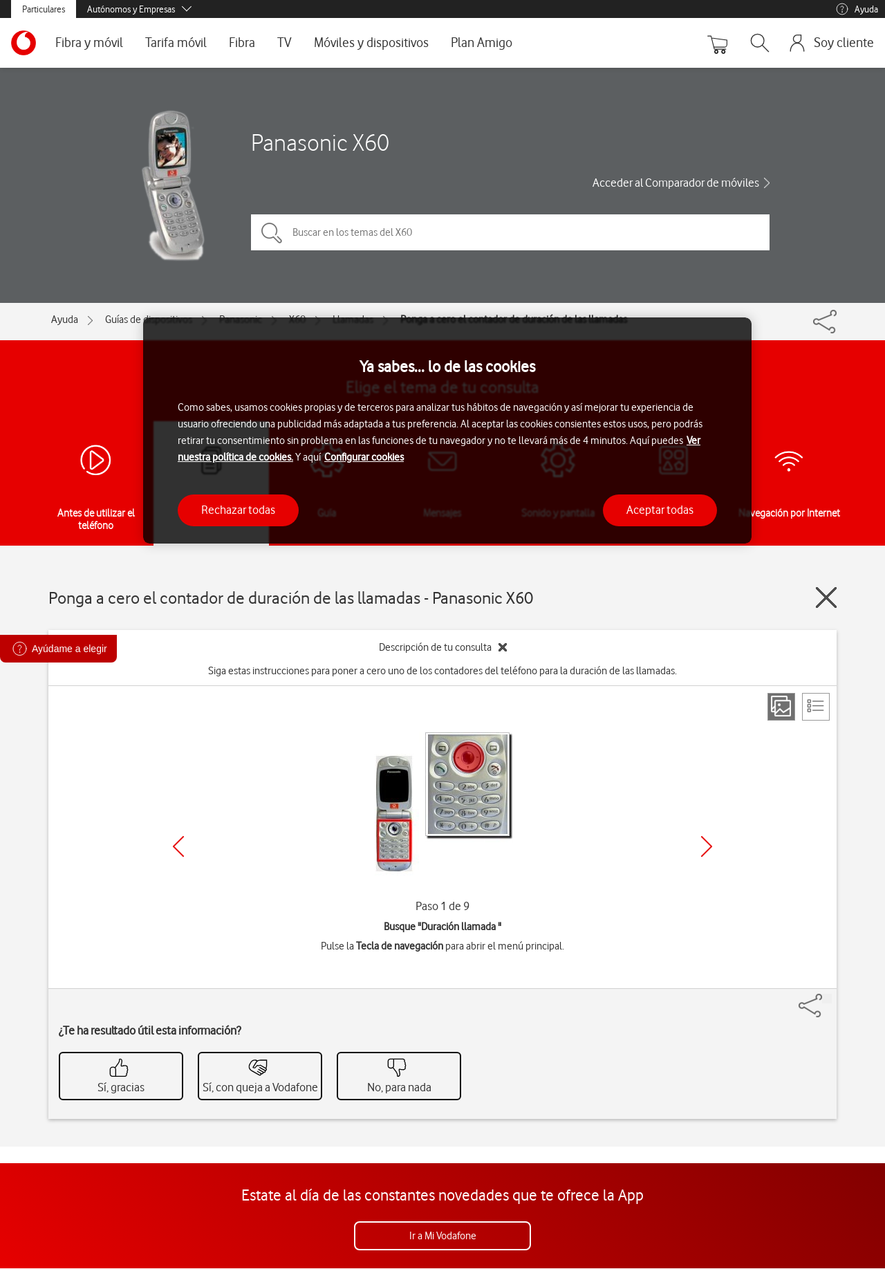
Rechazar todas (238, 510)
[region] (447, 430)
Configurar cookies (364, 457)
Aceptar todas (659, 510)
